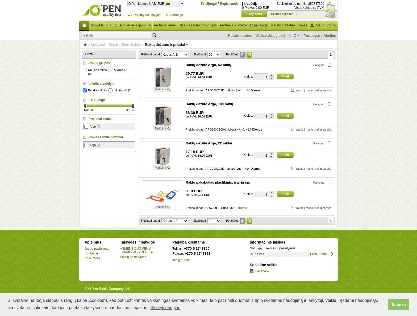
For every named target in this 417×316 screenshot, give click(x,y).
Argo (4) (92, 127)
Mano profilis (326, 25)
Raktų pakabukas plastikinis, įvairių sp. (218, 182)
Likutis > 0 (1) (120, 90)
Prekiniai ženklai (101, 118)
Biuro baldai (131, 45)
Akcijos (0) (118, 70)
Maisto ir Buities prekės (288, 25)
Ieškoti (88, 35)
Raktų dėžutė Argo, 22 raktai (209, 143)
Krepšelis (254, 14)
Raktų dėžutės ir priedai (165, 45)
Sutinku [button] (399, 304)
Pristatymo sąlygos (147, 15)
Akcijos (330, 36)
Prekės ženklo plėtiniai (106, 137)
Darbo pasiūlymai (97, 248)
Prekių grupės (99, 63)
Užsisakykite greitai (270, 36)
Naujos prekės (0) (95, 71)
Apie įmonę (93, 258)
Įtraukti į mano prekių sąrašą (313, 90)
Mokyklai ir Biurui (104, 25)
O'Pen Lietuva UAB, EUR (146, 3)
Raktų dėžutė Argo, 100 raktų (209, 104)
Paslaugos (312, 36)
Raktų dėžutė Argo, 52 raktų (208, 65)
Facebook (262, 271)
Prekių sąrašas (282, 14)
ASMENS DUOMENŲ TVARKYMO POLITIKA (136, 250)
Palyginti (318, 65)
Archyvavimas (165, 25)
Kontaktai (91, 253)
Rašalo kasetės (240, 36)
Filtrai (89, 54)
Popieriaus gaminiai (135, 25)
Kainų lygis (97, 100)
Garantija (176, 15)
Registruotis (229, 4)
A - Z (292, 36)
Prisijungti (209, 3)
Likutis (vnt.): (235, 90)
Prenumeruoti (319, 254)
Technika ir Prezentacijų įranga (243, 25)
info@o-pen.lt (181, 260)
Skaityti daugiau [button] (166, 307)
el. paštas (257, 254)
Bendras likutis (95, 90)
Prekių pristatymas (133, 257)
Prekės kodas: (195, 90)
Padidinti (160, 89)
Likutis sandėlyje (101, 83)
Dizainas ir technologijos (197, 25)
